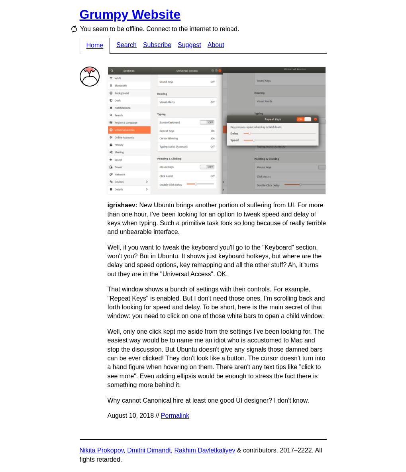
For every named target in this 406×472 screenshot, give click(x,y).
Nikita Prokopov (102, 450)
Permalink (175, 415)
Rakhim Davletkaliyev (204, 450)
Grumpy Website (130, 14)
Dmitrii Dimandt (149, 450)
